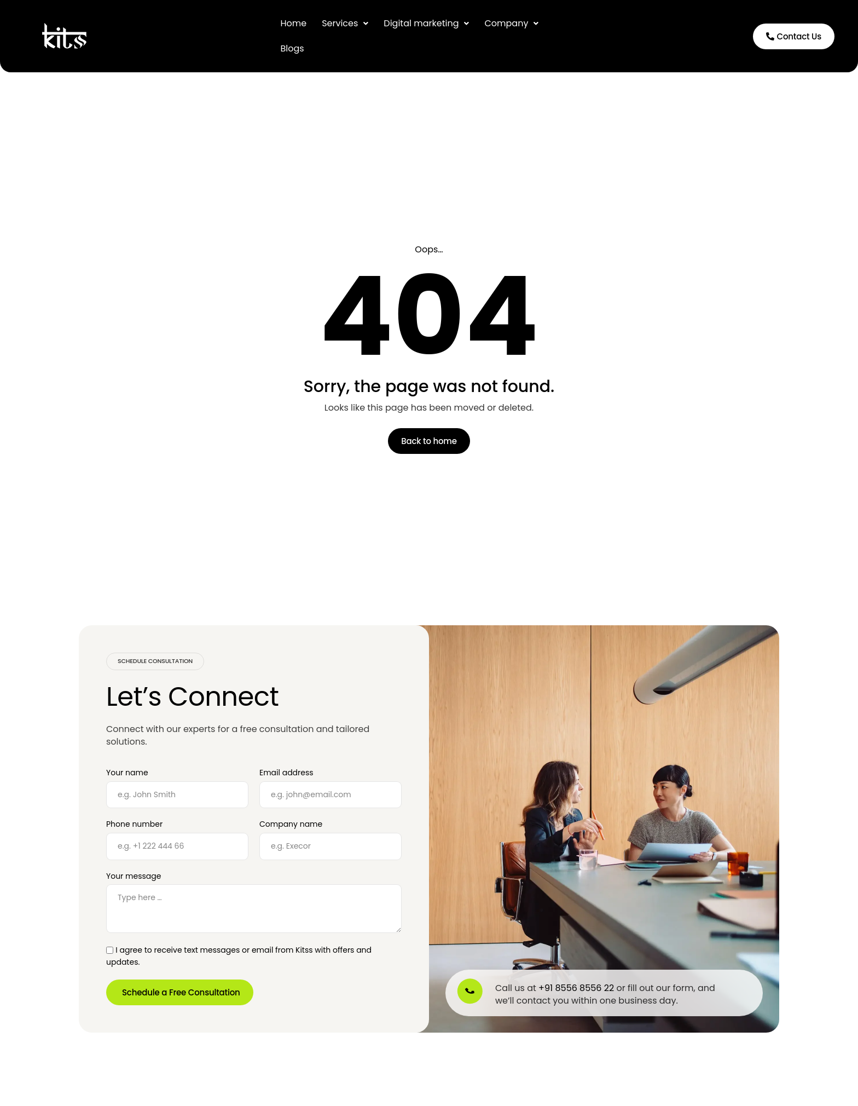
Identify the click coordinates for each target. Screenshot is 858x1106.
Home (293, 23)
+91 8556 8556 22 (576, 988)
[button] (345, 23)
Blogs (292, 48)
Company (511, 23)
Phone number (134, 824)
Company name (290, 824)
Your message (133, 876)
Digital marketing (426, 23)
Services (345, 23)
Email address (286, 773)
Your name (127, 773)
